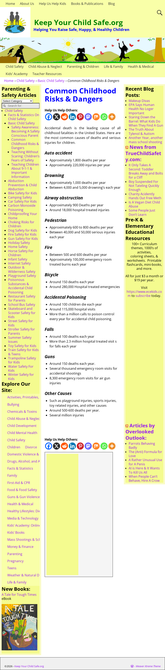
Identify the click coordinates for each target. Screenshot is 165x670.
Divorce (31, 447)
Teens (11, 568)
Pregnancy (15, 561)
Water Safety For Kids (20, 368)
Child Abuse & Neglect (45, 66)
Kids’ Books (16, 532)
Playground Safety (22, 275)
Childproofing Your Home (22, 216)
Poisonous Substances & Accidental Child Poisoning (20, 285)
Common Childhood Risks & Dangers (25, 143)
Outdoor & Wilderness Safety (21, 269)
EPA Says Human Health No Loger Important (141, 109)
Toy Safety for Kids (22, 346)
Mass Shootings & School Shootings (34, 539)
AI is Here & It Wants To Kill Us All (144, 470)
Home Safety (18, 247)
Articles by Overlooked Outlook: (140, 431)
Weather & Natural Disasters (29, 575)
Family (12, 475)
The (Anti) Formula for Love (145, 454)
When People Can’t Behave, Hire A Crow (144, 478)
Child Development (22, 425)
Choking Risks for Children (21, 224)
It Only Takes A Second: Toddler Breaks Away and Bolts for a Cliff (146, 171)
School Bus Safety (21, 304)
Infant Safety (17, 259)
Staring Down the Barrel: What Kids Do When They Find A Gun (146, 121)
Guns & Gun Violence (23, 497)
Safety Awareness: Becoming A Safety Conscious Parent (25, 131)
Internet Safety (19, 263)
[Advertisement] (62, 514)
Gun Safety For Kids (23, 238)
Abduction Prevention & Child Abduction (22, 185)
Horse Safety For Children (20, 253)
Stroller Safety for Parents (21, 331)
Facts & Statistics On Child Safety (23, 117)
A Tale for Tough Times (19, 594)
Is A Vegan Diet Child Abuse (144, 204)
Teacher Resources (47, 74)
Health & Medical (141, 66)
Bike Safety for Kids (22, 193)
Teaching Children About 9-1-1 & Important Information (25, 170)
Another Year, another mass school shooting (146, 139)
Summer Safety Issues (19, 339)
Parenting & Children (83, 66)
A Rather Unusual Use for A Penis (145, 462)
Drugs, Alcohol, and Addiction (30, 461)
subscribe (143, 295)
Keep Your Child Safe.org (78, 22)
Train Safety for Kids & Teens (23, 352)
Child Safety (15, 66)
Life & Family (113, 66)
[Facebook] (48, 116)
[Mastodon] (88, 116)
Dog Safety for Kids (22, 230)
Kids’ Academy (17, 74)
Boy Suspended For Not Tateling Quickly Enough (144, 185)
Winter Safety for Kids (21, 376)
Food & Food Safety (22, 490)
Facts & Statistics (20, 468)
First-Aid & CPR (18, 483)
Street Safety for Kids (20, 323)
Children (13, 447)
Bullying (13, 404)
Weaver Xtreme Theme (148, 666)
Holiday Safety (19, 242)
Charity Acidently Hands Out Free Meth (145, 196)
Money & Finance (20, 546)
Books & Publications (87, 3)
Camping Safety (20, 197)
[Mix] (96, 116)
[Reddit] (64, 116)
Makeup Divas (139, 100)
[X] (56, 116)
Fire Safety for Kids (22, 234)
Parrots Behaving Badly (142, 445)
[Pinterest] (80, 116)
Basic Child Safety (51, 80)
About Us (27, 3)
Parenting (14, 554)
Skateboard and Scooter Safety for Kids (22, 312)
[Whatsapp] (104, 116)
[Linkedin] (72, 116)
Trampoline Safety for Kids (22, 360)
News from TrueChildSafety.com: (143, 153)
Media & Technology (22, 518)
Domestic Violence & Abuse (28, 454)
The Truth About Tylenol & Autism (141, 131)
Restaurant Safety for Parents (21, 298)
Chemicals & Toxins (22, 411)
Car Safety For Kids (22, 201)
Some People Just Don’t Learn (142, 212)
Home (10, 3)
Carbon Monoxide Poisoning (22, 207)
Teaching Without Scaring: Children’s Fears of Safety (25, 156)
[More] (111, 116)
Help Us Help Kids (52, 3)
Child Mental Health (22, 433)
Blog (111, 3)
